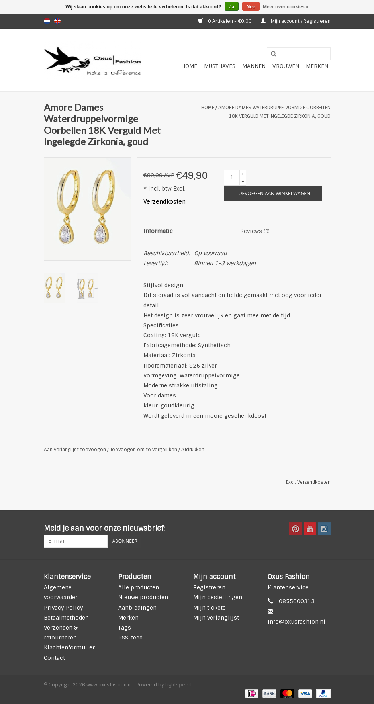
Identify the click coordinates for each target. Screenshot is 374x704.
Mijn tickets (209, 607)
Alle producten (138, 587)
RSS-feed (130, 637)
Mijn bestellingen (217, 597)
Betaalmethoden (66, 617)
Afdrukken (192, 449)
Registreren (209, 587)
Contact (54, 657)
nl (47, 21)
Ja (231, 7)
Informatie (158, 231)
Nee (251, 7)
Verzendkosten (164, 201)
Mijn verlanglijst (216, 617)
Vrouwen (285, 66)
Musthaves (219, 66)
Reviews (255, 231)
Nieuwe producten (143, 597)
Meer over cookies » (286, 7)
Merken (317, 66)
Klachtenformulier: (70, 647)
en (57, 21)
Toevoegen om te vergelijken (144, 449)
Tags (124, 627)
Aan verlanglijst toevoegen (75, 449)
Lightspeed (178, 685)
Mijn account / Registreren (296, 21)
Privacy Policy (63, 607)
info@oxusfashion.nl (296, 621)
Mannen (254, 66)
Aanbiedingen (137, 607)
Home (189, 66)
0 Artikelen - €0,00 (225, 21)
